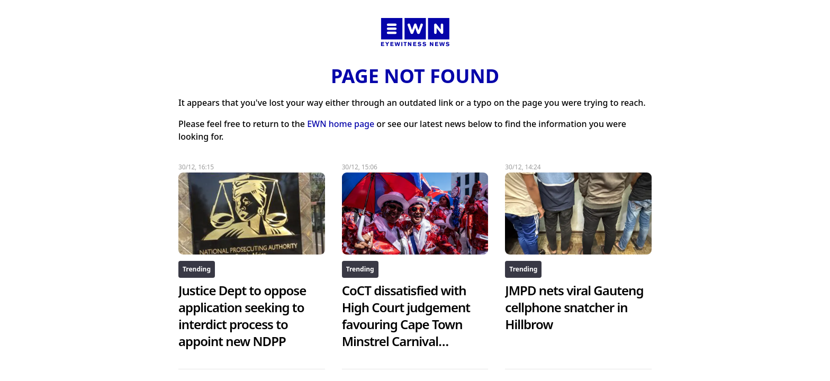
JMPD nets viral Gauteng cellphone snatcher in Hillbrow (574, 307)
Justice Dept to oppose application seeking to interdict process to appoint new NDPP (242, 316)
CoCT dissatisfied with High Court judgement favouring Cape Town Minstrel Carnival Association (406, 324)
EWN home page (340, 124)
